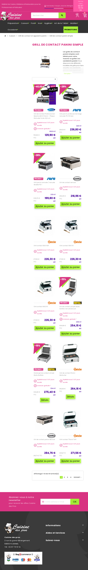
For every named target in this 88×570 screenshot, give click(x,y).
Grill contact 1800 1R (41, 301)
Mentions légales (59, 568)
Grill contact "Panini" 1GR (68, 431)
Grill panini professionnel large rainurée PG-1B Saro (71, 115)
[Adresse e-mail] (55, 491)
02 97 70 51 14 (80, 8)
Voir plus (67, 73)
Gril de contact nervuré (68, 181)
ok (74, 491)
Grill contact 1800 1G (67, 242)
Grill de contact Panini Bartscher (67, 367)
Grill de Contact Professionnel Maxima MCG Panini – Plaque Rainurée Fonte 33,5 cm (44, 116)
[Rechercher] (48, 15)
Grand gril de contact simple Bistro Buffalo (44, 367)
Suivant (78, 467)
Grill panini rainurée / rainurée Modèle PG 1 (44, 182)
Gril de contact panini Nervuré (44, 431)
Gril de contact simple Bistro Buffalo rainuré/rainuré (70, 302)
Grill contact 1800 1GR (41, 242)
